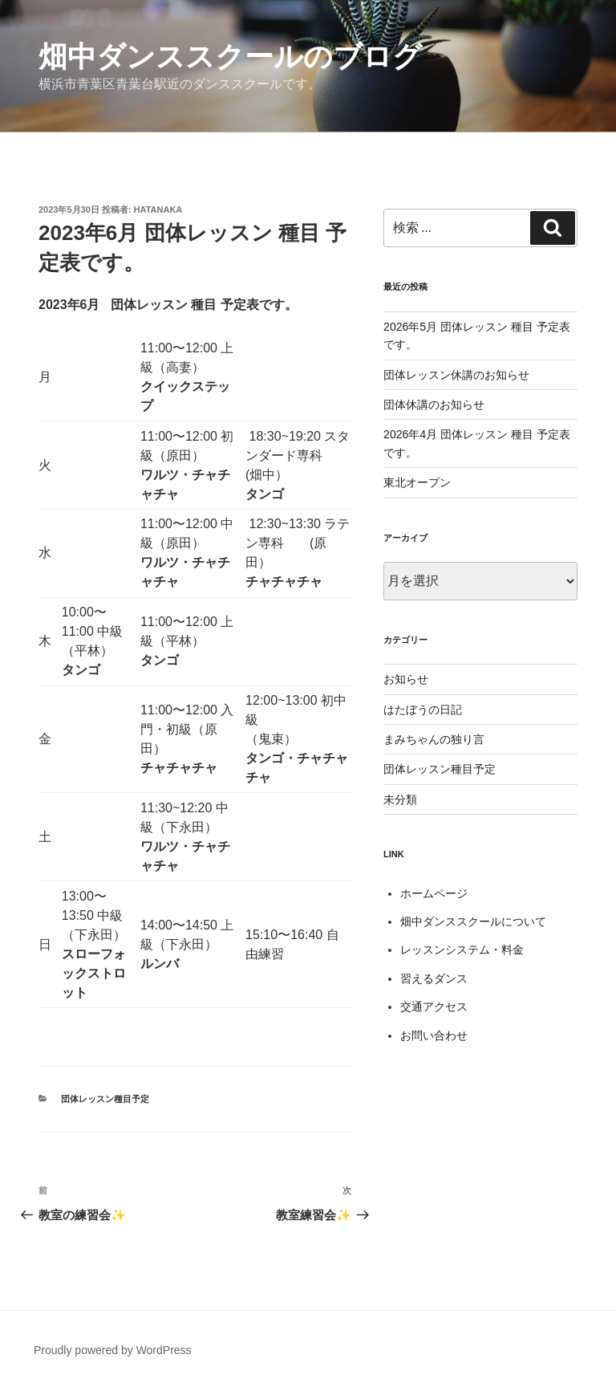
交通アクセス (434, 1006)
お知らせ (405, 679)
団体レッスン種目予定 (105, 1099)
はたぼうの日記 (422, 709)
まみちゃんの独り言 (433, 739)
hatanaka (158, 209)
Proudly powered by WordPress (113, 1350)
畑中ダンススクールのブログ (230, 56)
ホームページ (434, 893)
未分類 (400, 799)
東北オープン (417, 482)
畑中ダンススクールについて (473, 921)
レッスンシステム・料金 (462, 949)
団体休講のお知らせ (433, 404)
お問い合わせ (434, 1035)
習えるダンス (434, 978)
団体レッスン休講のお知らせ (456, 374)
